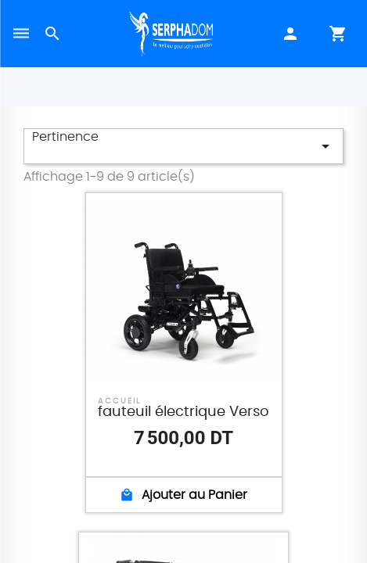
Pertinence (183, 143)
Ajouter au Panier (183, 495)
